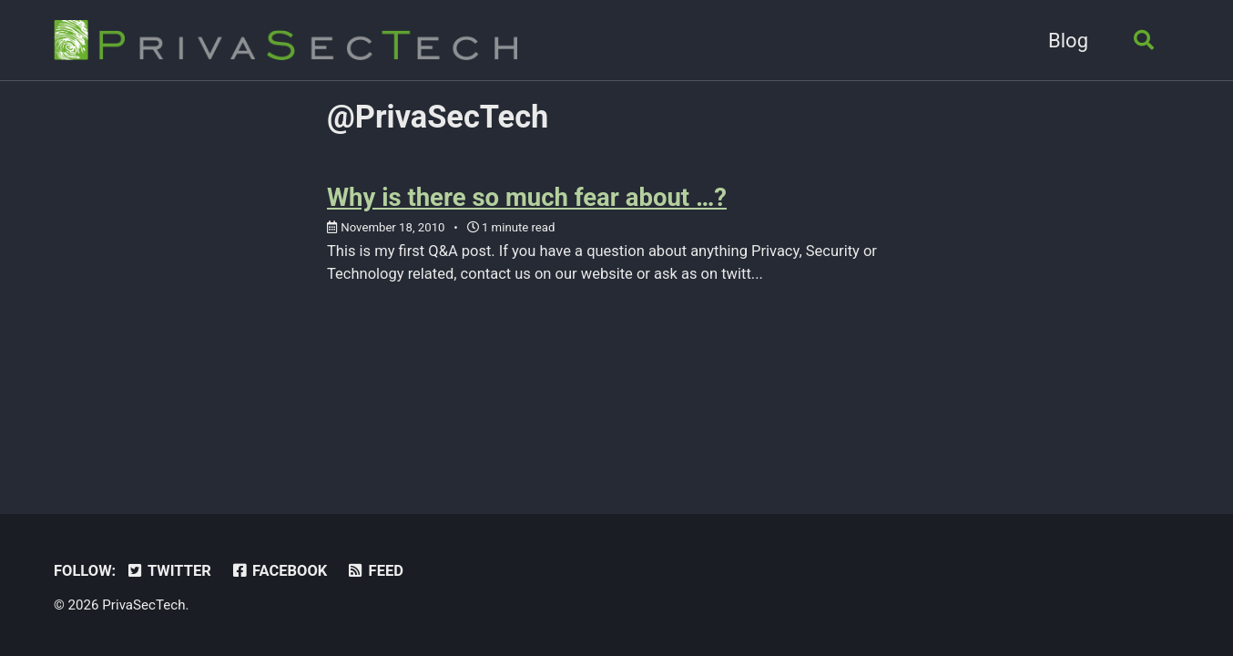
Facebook (278, 570)
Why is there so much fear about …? (527, 197)
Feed (374, 570)
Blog (1068, 40)
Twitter (168, 570)
